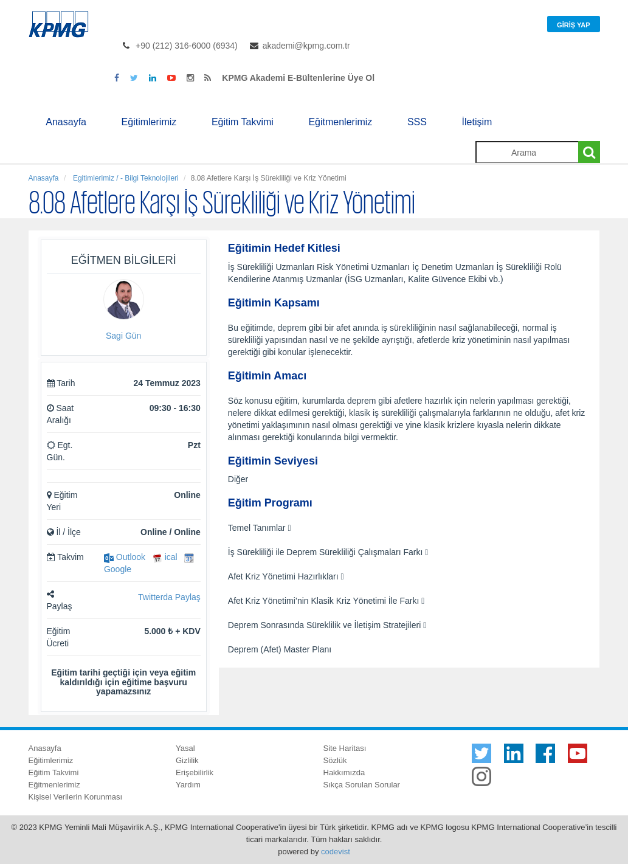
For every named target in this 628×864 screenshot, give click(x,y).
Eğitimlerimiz (149, 122)
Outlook (124, 557)
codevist (335, 851)
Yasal (185, 748)
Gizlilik (187, 760)
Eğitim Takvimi (243, 122)
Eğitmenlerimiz (340, 122)
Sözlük (335, 760)
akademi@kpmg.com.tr (306, 45)
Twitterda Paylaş (169, 597)
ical (165, 557)
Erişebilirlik (194, 772)
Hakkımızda (344, 772)
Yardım (188, 784)
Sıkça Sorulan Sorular (361, 784)
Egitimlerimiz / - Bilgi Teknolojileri (125, 178)
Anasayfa (66, 122)
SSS (417, 122)
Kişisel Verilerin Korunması (76, 796)
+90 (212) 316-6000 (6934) (187, 45)
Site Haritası (345, 748)
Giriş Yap (573, 25)
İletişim (477, 122)
